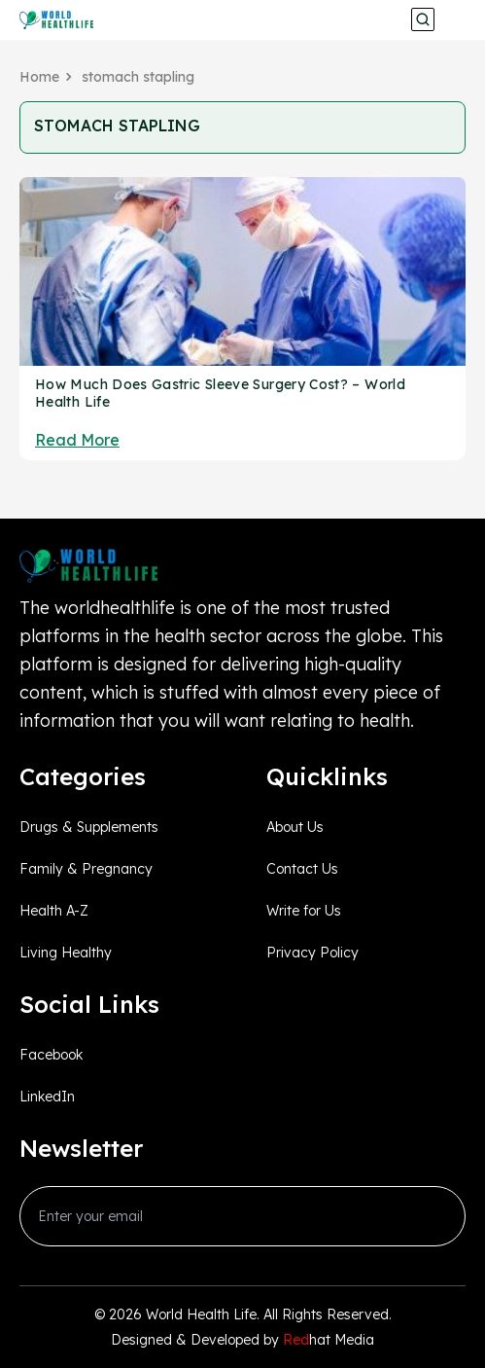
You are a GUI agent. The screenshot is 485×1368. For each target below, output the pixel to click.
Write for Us (303, 910)
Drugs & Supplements (88, 827)
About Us (295, 827)
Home (39, 77)
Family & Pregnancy (86, 869)
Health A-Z (53, 910)
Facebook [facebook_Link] (51, 1054)
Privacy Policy (312, 952)
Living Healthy (65, 952)
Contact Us (302, 869)
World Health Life (201, 1314)
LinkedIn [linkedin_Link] (47, 1096)
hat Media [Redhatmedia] (328, 1340)
